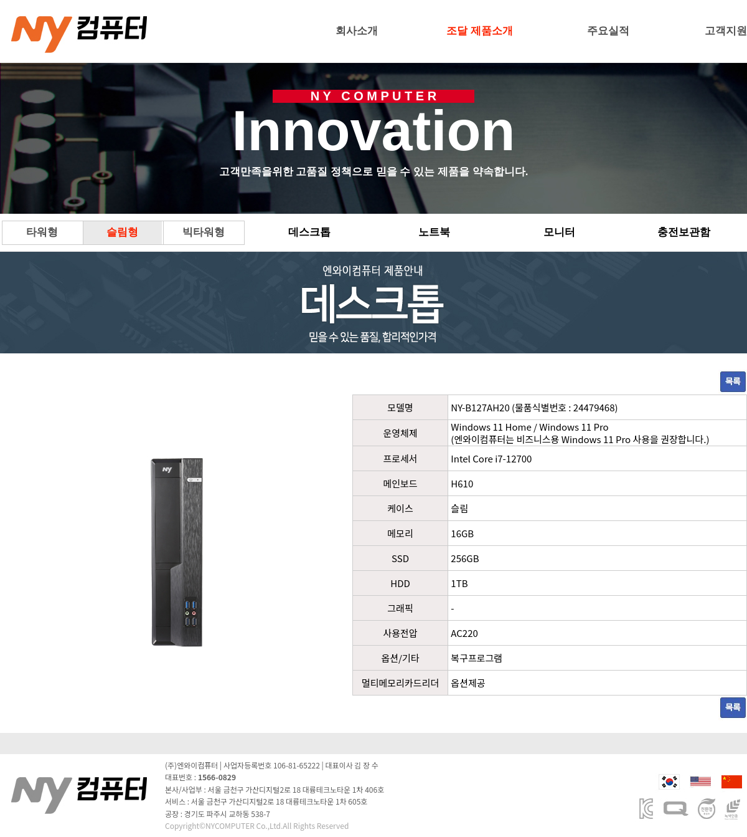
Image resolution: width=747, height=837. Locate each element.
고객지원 (726, 31)
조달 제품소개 (479, 31)
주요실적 (608, 31)
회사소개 (357, 31)
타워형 (42, 232)
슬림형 (122, 232)
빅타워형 (203, 232)
